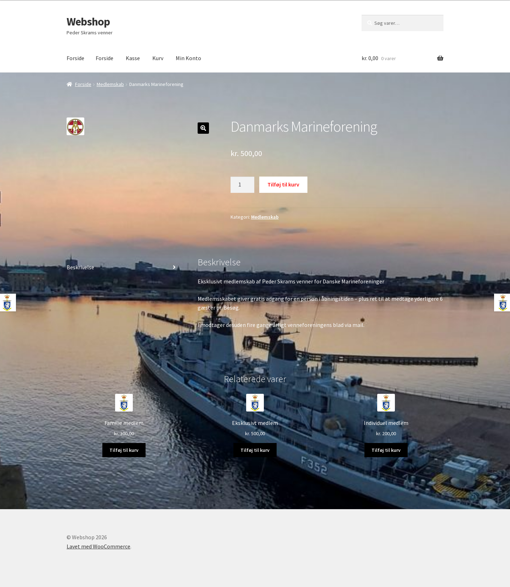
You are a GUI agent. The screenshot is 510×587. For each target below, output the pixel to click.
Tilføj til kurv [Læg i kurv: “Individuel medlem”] (386, 450)
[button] (203, 128)
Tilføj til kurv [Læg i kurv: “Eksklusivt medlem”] (255, 450)
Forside (75, 58)
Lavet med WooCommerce (98, 546)
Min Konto (188, 58)
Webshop (88, 22)
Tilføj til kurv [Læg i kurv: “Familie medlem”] (123, 450)
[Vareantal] (243, 185)
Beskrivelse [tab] (80, 267)
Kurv (157, 58)
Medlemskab (110, 84)
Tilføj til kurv (283, 184)
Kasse (133, 58)
